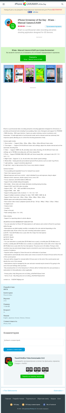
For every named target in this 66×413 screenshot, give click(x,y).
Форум (53, 399)
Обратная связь (43, 399)
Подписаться (31, 399)
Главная (8, 399)
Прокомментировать (53, 26)
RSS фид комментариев (33, 404)
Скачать (33, 58)
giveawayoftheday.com (30, 408)
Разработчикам (18, 399)
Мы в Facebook (51, 404)
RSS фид (16, 404)
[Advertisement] (40, 42)
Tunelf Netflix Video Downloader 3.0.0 (30, 358)
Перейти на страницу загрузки (32, 376)
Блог (59, 399)
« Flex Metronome (10, 391)
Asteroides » (58, 391)
